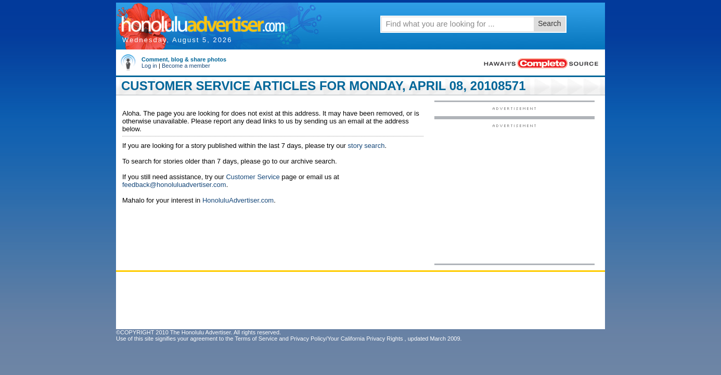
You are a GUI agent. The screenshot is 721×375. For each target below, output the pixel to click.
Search (549, 23)
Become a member (186, 66)
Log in (149, 66)
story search (366, 145)
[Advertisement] (514, 193)
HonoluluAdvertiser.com (238, 200)
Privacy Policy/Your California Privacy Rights (346, 338)
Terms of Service (256, 338)
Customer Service (252, 177)
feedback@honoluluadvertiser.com (174, 185)
